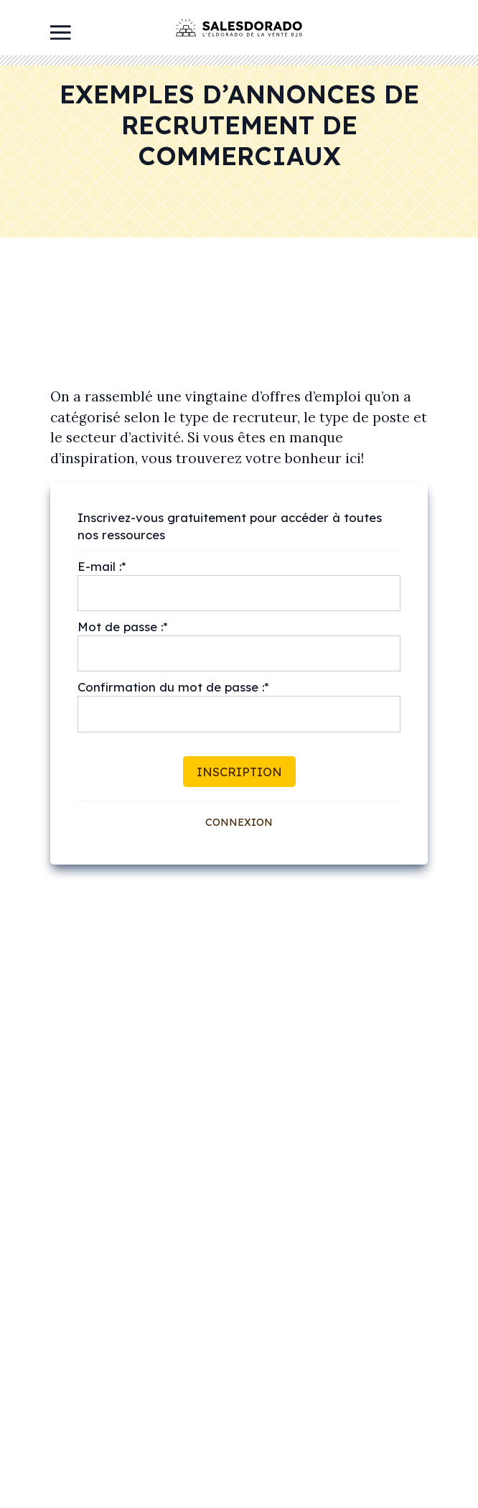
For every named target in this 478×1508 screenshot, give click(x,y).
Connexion (239, 822)
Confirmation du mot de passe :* (173, 686)
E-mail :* (102, 566)
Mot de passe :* (123, 626)
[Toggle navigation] (60, 31)
